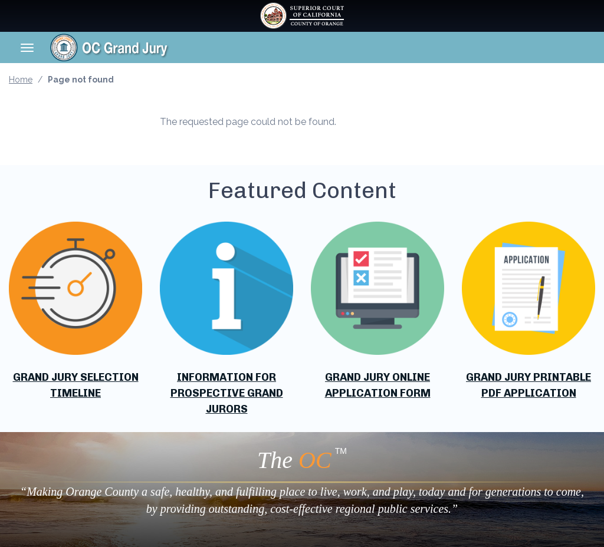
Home (20, 79)
